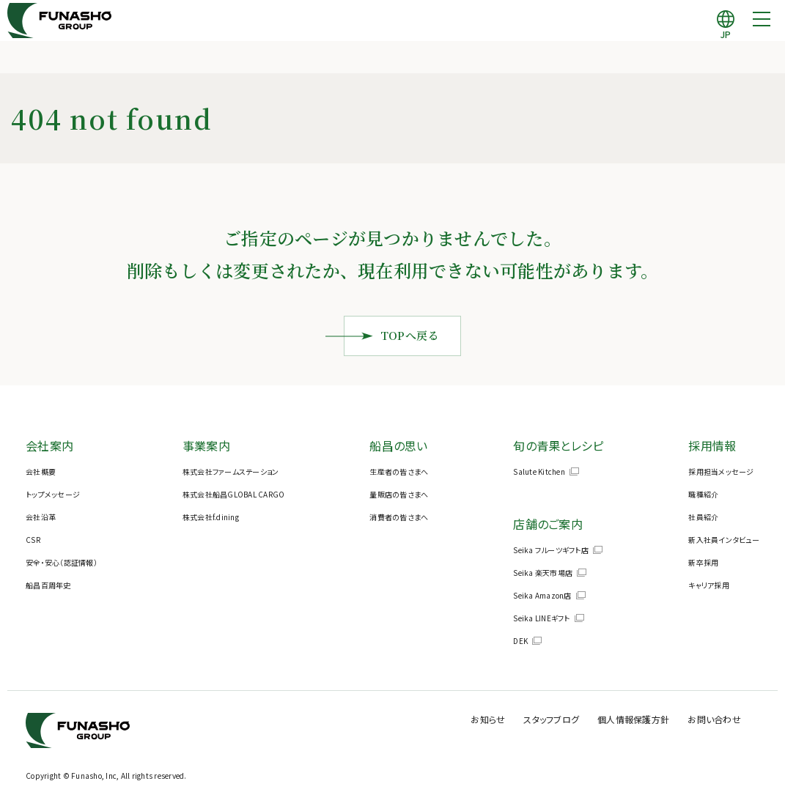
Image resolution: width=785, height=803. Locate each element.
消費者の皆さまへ (398, 516)
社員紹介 (703, 516)
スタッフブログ (576, 718)
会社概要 (41, 471)
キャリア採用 (708, 585)
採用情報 (712, 445)
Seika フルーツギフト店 (551, 549)
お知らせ (520, 718)
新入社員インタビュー (723, 539)
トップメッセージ (53, 494)
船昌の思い (398, 445)
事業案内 (206, 445)
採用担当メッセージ (720, 471)
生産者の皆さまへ (398, 471)
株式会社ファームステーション (231, 471)
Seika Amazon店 (542, 595)
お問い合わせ (718, 718)
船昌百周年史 (48, 585)
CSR (33, 539)
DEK (520, 640)
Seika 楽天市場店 (542, 572)
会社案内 (49, 445)
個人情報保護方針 (648, 718)
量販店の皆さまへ (398, 494)
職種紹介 (703, 494)
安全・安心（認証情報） (61, 562)
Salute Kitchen (539, 471)
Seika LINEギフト (541, 618)
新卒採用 (703, 562)
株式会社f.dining (211, 516)
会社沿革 (41, 516)
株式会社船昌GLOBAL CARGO (234, 494)
